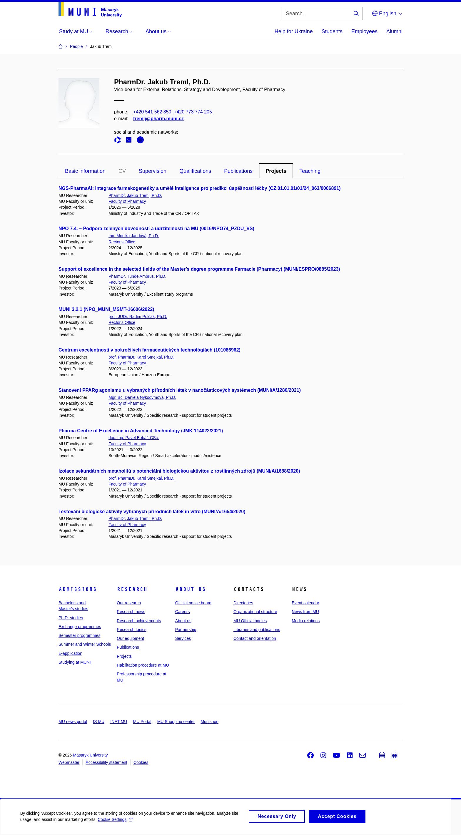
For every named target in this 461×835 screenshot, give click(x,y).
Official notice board (193, 602)
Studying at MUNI (75, 662)
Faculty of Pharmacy (127, 201)
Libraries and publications (256, 629)
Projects (275, 171)
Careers (182, 611)
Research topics (131, 629)
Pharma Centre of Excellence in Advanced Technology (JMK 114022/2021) (141, 430)
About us (190, 589)
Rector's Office (121, 242)
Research (132, 589)
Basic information (85, 171)
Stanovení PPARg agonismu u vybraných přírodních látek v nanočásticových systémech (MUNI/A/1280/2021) (180, 390)
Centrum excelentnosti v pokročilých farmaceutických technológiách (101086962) (149, 349)
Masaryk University (90, 755)
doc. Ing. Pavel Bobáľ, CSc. (133, 437)
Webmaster (69, 762)
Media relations (306, 620)
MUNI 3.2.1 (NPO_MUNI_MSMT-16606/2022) (106, 309)
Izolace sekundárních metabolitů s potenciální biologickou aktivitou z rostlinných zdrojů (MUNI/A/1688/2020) (179, 470)
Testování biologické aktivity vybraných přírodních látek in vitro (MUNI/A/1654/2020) (152, 511)
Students (332, 31)
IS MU (98, 721)
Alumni (394, 31)
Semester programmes (79, 635)
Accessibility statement (106, 762)
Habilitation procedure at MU (143, 665)
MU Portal (142, 721)
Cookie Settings (115, 821)
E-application (70, 653)
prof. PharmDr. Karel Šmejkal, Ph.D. (141, 357)
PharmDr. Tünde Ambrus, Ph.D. (137, 276)
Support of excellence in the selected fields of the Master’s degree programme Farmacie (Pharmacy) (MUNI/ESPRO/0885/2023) (199, 269)
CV (122, 171)
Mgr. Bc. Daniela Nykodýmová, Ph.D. (142, 397)
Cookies (140, 762)
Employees (364, 31)
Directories (243, 602)
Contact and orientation (254, 638)
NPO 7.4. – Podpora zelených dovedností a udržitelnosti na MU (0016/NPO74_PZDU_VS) (156, 228)
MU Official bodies (250, 620)
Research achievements (139, 620)
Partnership (185, 629)
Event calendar (305, 602)
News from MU (305, 611)
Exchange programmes (80, 626)
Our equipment (130, 638)
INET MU (118, 721)
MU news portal (73, 721)
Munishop (209, 721)
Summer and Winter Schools (85, 644)
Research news (131, 611)
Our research (129, 602)
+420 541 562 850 (152, 111)
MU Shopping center (176, 721)
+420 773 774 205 (193, 111)
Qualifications (195, 171)
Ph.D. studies (71, 617)
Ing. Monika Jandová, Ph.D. (133, 235)
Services (183, 638)
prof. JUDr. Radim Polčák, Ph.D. (137, 316)
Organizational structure (255, 611)
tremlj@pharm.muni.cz (158, 118)
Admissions (78, 589)
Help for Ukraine (294, 31)
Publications (238, 171)
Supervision (152, 171)
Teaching (309, 171)
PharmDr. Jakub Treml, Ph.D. (135, 195)
